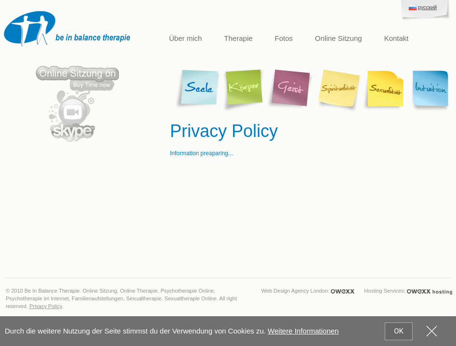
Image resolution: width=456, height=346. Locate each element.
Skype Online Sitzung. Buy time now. (77, 103)
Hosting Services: (408, 291)
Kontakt (396, 38)
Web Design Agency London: (308, 291)
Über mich (185, 38)
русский (427, 7)
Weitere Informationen (303, 331)
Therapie (238, 38)
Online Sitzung (338, 38)
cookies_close (432, 331)
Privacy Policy (45, 306)
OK (399, 331)
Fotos (284, 38)
